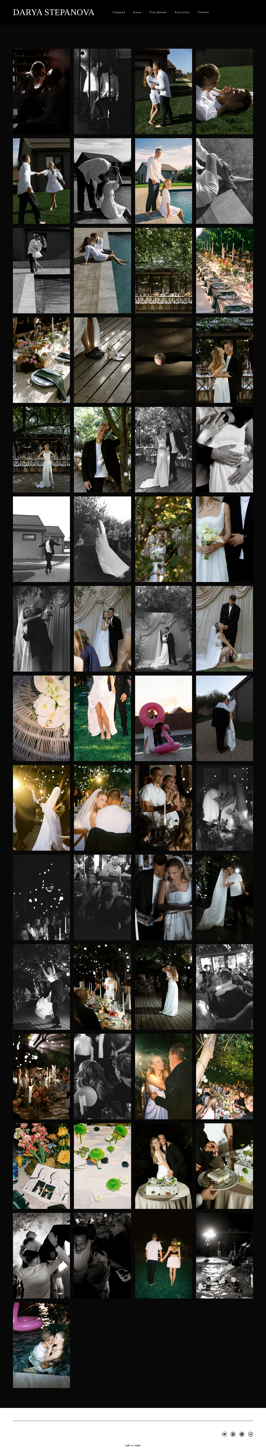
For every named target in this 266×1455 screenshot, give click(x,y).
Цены (137, 12)
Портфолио (158, 12)
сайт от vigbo (133, 1446)
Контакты (182, 12)
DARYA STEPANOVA (54, 12)
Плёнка (203, 12)
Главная (119, 12)
